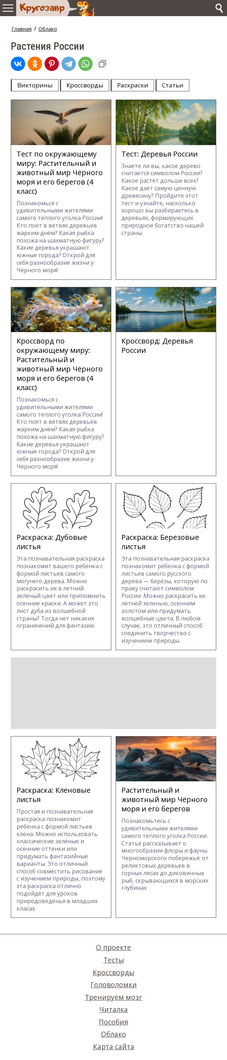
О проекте (113, 947)
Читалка (113, 1009)
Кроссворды (84, 85)
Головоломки (114, 984)
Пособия (113, 1022)
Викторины (35, 85)
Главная (21, 28)
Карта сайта (113, 1046)
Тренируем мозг (113, 997)
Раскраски (132, 85)
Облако (47, 28)
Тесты (113, 960)
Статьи (173, 85)
